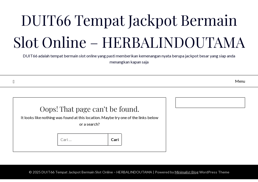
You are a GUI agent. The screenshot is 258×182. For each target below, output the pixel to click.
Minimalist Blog (187, 172)
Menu (240, 81)
